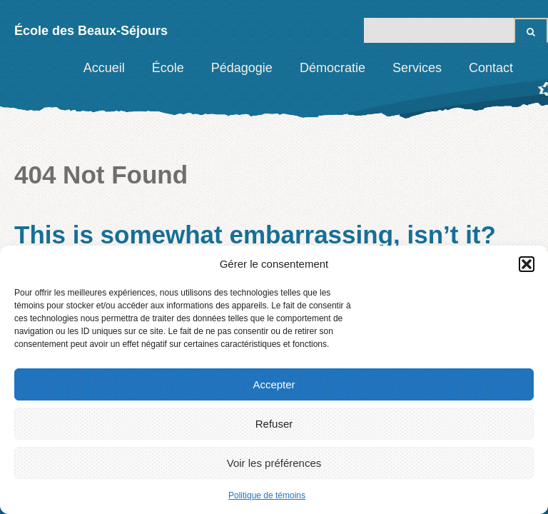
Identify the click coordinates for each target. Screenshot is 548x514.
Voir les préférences (274, 463)
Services (417, 68)
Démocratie (332, 68)
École (168, 68)
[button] (526, 264)
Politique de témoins (266, 495)
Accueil (104, 68)
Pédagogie (242, 68)
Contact (491, 68)
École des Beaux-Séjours (91, 31)
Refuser (274, 424)
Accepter (274, 384)
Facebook (537, 68)
